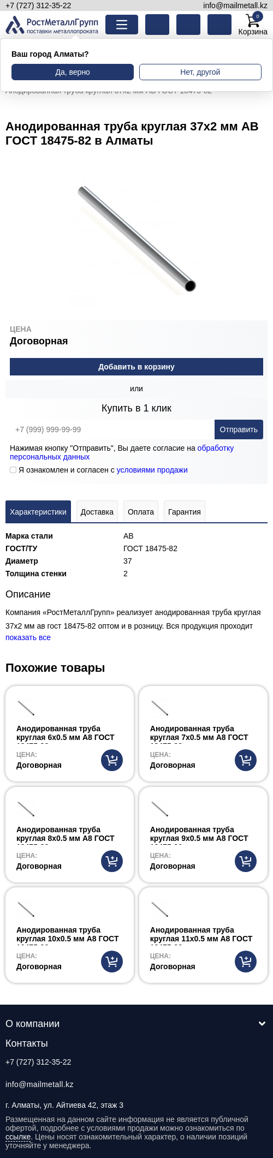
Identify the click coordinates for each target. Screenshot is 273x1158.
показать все (28, 637)
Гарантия (184, 512)
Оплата (141, 512)
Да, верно (72, 72)
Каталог (130, 24)
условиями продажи (152, 469)
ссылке (18, 1136)
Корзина (253, 24)
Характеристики (38, 512)
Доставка (97, 512)
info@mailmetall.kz (235, 5)
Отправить (239, 429)
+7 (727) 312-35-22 (38, 5)
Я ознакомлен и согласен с (99, 469)
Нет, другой (200, 72)
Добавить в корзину (136, 366)
